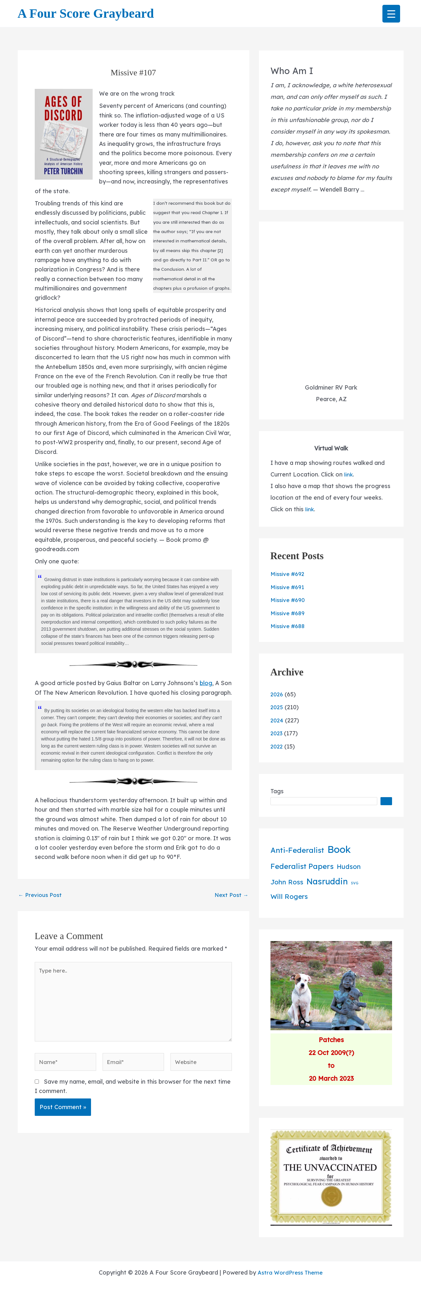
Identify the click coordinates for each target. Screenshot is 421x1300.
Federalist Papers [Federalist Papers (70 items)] (302, 866)
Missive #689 (288, 613)
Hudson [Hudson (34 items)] (349, 866)
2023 (277, 733)
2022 (277, 746)
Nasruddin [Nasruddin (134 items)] (327, 881)
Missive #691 (288, 587)
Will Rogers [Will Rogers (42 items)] (289, 896)
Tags (277, 791)
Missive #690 (288, 600)
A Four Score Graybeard (86, 13)
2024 (277, 720)
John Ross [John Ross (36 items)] (286, 882)
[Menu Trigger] (391, 14)
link (348, 474)
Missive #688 (288, 626)
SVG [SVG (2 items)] (354, 883)
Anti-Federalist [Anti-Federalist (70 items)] (297, 850)
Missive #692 (288, 574)
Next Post (230, 912)
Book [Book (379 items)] (339, 849)
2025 (277, 707)
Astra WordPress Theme (290, 1272)
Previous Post (41, 912)
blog (206, 689)
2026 (277, 694)
